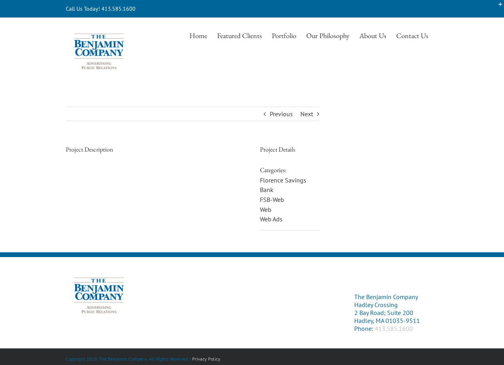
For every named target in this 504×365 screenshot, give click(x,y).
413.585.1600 (394, 328)
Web (265, 209)
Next (306, 114)
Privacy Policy (206, 359)
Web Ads (271, 219)
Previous (281, 114)
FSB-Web (272, 200)
